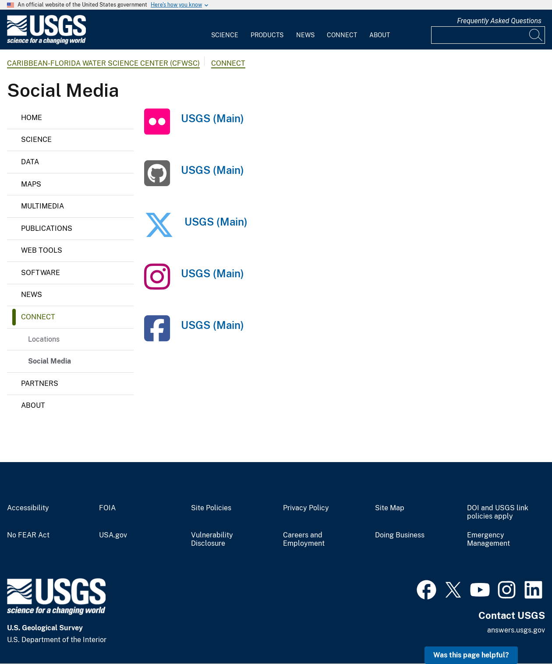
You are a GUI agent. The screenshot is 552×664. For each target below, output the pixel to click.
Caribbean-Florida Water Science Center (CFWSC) (103, 63)
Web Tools (41, 250)
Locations (44, 339)
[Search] (536, 35)
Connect (342, 35)
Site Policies (211, 508)
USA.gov (113, 535)
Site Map (389, 508)
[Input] (488, 35)
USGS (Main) (212, 118)
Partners (39, 383)
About (379, 35)
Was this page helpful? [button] (471, 655)
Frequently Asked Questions (499, 21)
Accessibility (28, 508)
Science (224, 35)
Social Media (49, 361)
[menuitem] (224, 30)
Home (31, 117)
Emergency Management (488, 539)
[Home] (46, 42)
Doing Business (400, 535)
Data (30, 162)
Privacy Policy (306, 508)
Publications (46, 228)
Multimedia (42, 206)
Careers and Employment (304, 539)
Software (40, 272)
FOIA (107, 508)
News (305, 35)
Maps (31, 184)
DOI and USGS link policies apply (497, 512)
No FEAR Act (28, 535)
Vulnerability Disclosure (212, 539)
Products (267, 35)
